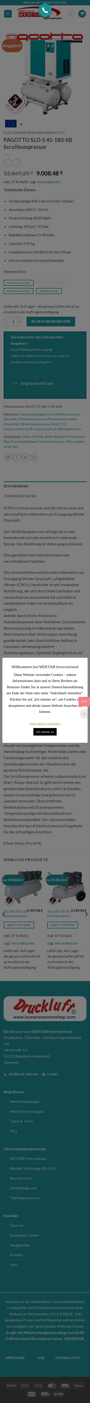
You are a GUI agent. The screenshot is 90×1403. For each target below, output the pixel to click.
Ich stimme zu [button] (45, 732)
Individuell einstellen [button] (45, 724)
